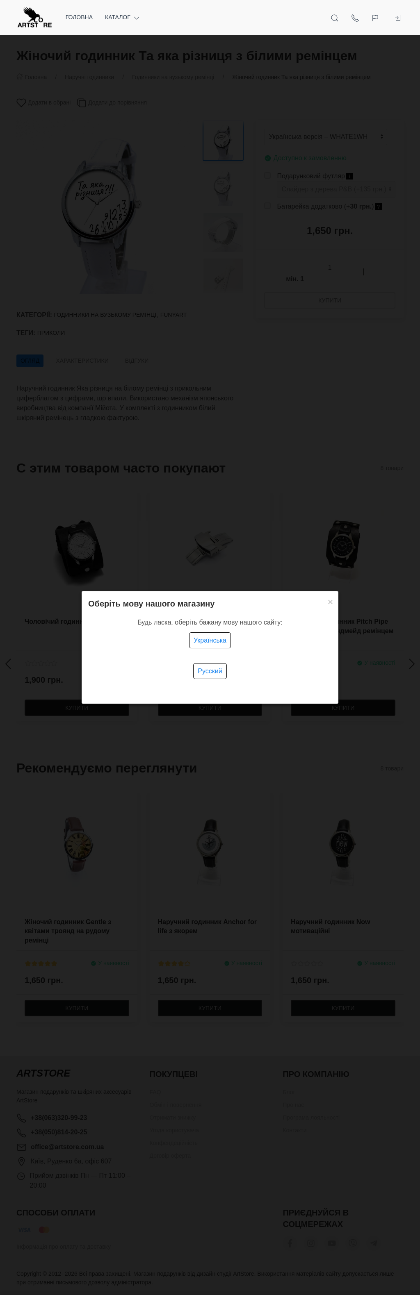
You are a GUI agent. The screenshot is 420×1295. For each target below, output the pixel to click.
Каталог (123, 17)
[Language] (376, 17)
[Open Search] (334, 17)
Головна (79, 17)
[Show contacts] (355, 17)
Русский (210, 671)
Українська (210, 640)
